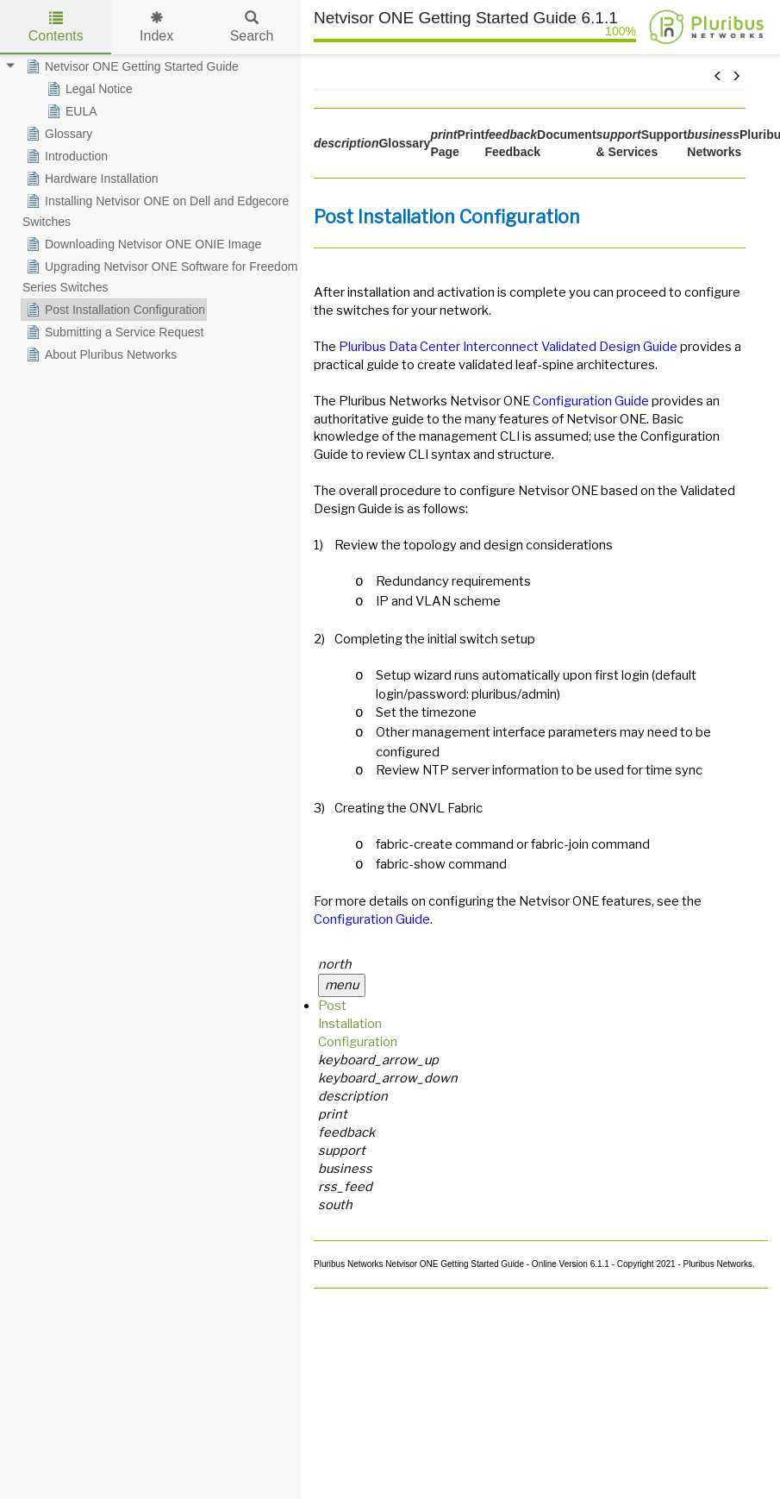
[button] (717, 76)
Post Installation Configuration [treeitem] (113, 309)
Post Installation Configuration (357, 1024)
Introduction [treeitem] (65, 156)
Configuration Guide (591, 401)
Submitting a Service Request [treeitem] (112, 332)
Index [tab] (156, 27)
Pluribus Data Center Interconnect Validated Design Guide (508, 346)
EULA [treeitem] (70, 111)
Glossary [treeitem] (57, 133)
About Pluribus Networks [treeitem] (99, 354)
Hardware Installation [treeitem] (90, 178)
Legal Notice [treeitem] (88, 88)
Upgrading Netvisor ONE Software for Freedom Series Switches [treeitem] (159, 275)
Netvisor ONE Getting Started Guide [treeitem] (130, 66)
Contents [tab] (56, 27)
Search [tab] (252, 27)
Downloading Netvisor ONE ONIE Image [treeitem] (141, 244)
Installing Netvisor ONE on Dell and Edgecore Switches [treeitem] (155, 210)
